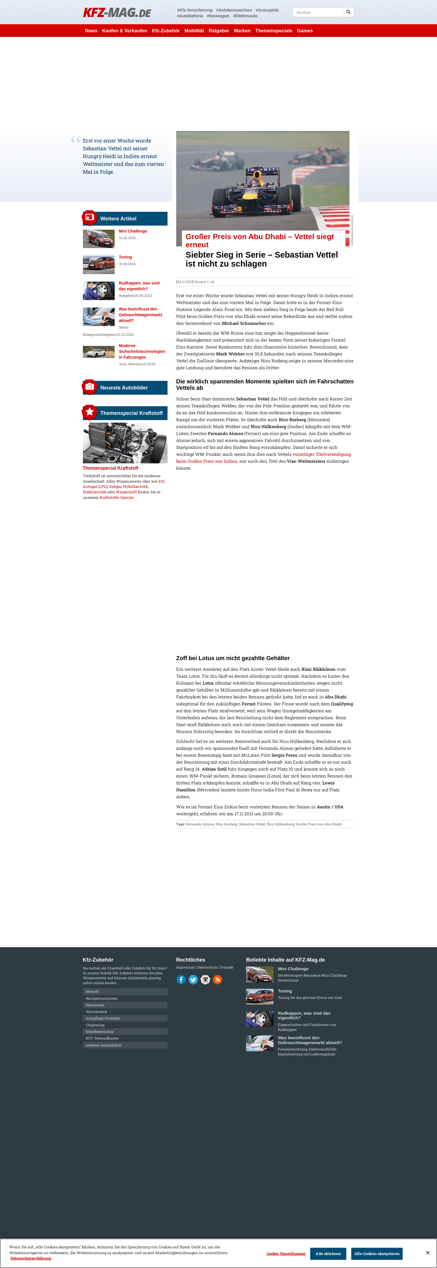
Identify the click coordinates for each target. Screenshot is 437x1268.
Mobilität (194, 30)
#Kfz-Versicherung (195, 10)
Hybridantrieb (135, 486)
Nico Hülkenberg (280, 824)
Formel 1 (202, 281)
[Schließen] (427, 1252)
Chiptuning (95, 1024)
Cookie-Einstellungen (286, 1253)
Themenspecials (273, 30)
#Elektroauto (245, 16)
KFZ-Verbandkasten (102, 1038)
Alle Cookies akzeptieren (376, 1253)
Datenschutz (207, 967)
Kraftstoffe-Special (116, 497)
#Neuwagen (218, 16)
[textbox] (323, 12)
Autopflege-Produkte (103, 1018)
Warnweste (95, 1005)
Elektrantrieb (94, 492)
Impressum (185, 967)
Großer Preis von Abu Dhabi (319, 824)
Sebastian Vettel (252, 824)
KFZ (117, 12)
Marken (242, 30)
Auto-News (128, 364)
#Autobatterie (190, 16)
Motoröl (92, 991)
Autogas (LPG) (95, 486)
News (91, 30)
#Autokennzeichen (234, 10)
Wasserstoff (126, 492)
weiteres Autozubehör (104, 1045)
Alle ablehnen (328, 1253)
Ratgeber (219, 30)
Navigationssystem (102, 998)
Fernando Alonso (200, 824)
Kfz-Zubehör (166, 30)
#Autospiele (267, 10)
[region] (218, 1253)
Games (305, 30)
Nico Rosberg (226, 824)
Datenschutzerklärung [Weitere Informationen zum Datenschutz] (31, 1258)
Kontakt (227, 967)
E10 (161, 481)
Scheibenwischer (100, 1031)
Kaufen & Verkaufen (124, 30)
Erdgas (115, 486)
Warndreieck (96, 1011)
